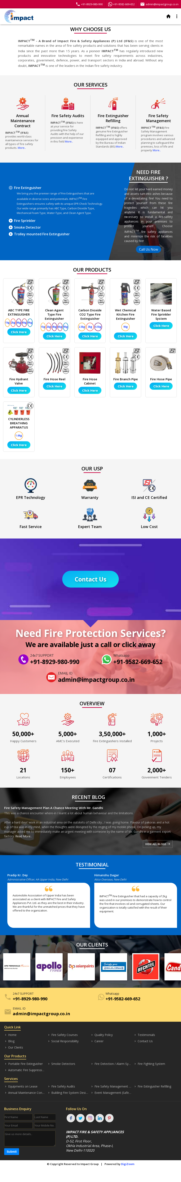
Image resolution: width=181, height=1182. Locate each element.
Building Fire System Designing (67, 1093)
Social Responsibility (63, 1041)
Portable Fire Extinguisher (23, 1064)
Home (10, 1035)
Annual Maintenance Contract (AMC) (24, 1093)
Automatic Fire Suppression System (24, 1070)
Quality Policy (101, 1035)
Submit (12, 1151)
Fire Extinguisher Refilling (152, 1086)
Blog (9, 1041)
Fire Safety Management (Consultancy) (111, 1086)
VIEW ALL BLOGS (157, 844)
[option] (50, 902)
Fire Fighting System (149, 1064)
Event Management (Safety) (111, 1093)
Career (96, 1041)
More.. (22, 148)
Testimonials (144, 1035)
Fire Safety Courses (62, 1035)
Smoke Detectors (61, 1064)
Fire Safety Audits (61, 1086)
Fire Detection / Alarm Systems (111, 1064)
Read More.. (23, 836)
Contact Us (90, 579)
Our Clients (13, 1047)
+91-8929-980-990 (89, 4)
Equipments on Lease (20, 1086)
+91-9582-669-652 (121, 4)
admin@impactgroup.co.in (159, 4)
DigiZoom (127, 1164)
